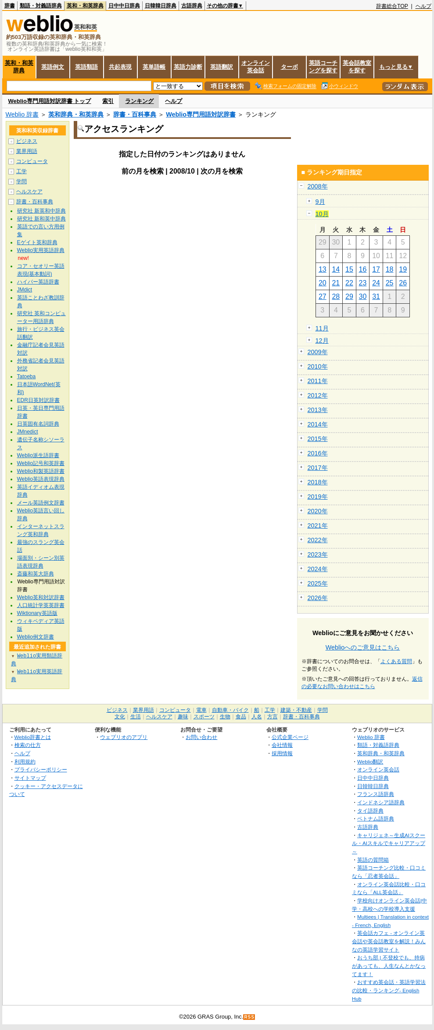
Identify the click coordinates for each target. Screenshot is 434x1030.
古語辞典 (191, 5)
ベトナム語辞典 (375, 818)
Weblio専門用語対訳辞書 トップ (49, 101)
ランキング (139, 101)
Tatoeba (26, 376)
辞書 (9, 5)
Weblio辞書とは (32, 737)
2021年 (318, 525)
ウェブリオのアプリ (123, 737)
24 (376, 283)
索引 (108, 101)
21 (336, 283)
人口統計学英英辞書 (41, 605)
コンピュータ (32, 161)
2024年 (318, 568)
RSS (249, 1017)
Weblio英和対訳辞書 (41, 597)
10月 (322, 213)
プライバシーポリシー (40, 769)
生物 (225, 716)
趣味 (183, 716)
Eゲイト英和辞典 (37, 242)
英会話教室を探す (357, 67)
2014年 (318, 424)
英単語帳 (154, 67)
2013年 (318, 409)
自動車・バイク (230, 710)
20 (322, 283)
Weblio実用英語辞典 (41, 250)
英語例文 (52, 67)
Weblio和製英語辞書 (41, 471)
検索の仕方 (27, 745)
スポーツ (204, 716)
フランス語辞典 (375, 794)
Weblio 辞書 (22, 114)
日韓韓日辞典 (160, 5)
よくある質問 (396, 661)
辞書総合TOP (392, 6)
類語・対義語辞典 (41, 5)
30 (363, 296)
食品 (241, 716)
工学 (21, 171)
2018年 (318, 482)
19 (403, 269)
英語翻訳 (221, 67)
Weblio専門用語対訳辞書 (201, 114)
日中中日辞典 (124, 5)
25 (390, 283)
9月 (320, 201)
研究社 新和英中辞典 (41, 219)
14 (336, 269)
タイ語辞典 (370, 810)
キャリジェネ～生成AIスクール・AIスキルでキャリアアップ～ (388, 843)
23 (363, 283)
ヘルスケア (29, 191)
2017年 (318, 467)
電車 (201, 710)
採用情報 (282, 753)
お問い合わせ (201, 737)
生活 (135, 716)
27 (322, 296)
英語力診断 (188, 67)
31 (376, 296)
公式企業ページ (290, 737)
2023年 (318, 554)
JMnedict (27, 432)
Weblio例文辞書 (35, 637)
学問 (21, 181)
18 (390, 269)
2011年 (318, 380)
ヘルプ (423, 6)
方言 (272, 716)
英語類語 (86, 67)
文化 (120, 716)
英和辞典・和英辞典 (76, 114)
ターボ (289, 67)
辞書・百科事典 (134, 114)
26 (403, 283)
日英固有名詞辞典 (38, 424)
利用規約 (25, 761)
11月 (322, 328)
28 (336, 296)
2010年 (318, 366)
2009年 (318, 351)
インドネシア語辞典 (381, 802)
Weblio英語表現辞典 (41, 479)
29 (349, 296)
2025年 (318, 583)
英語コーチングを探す (323, 67)
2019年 (318, 496)
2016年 (318, 453)
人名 (256, 716)
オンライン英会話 (255, 67)
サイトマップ (30, 778)
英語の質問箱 (373, 860)
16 (363, 269)
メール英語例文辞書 (41, 503)
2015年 (318, 438)
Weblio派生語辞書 (38, 455)
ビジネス (26, 141)
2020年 (318, 511)
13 (322, 269)
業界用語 (26, 151)
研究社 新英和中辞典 (41, 211)
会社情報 (282, 745)
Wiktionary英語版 (37, 613)
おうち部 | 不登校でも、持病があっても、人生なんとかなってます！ (389, 966)
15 (349, 269)
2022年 (318, 539)
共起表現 (120, 67)
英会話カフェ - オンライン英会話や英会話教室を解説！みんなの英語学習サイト (389, 941)
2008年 (318, 186)
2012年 (318, 395)
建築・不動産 (296, 710)
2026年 (318, 597)
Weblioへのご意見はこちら (363, 647)
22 (349, 283)
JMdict (24, 290)
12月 (322, 340)
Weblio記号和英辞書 (41, 463)
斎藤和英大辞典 (35, 574)
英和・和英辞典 (85, 5)
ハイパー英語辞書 (38, 282)
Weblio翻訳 (370, 761)
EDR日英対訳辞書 (38, 400)
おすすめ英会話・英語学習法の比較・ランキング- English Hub (389, 990)
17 (376, 269)
